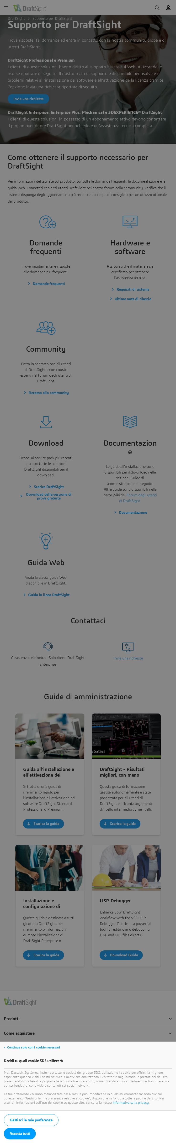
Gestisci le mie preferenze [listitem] (31, 1120)
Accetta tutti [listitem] (20, 1134)
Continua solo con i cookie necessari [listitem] (33, 1047)
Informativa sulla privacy (131, 1102)
